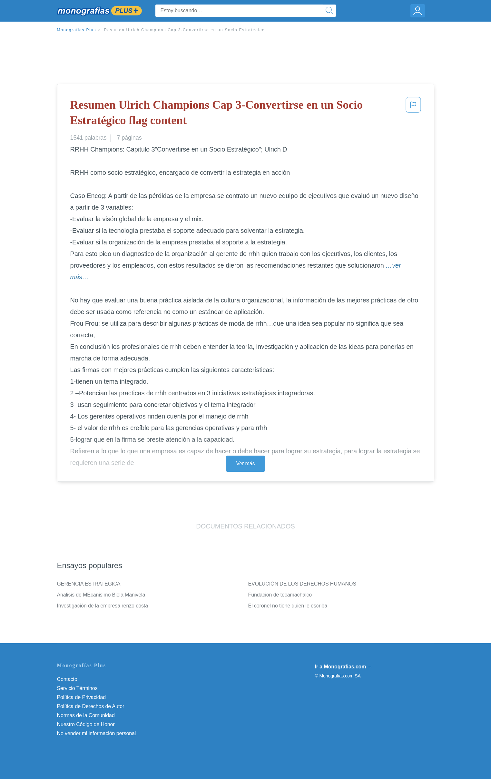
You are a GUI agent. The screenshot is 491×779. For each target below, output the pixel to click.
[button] (413, 114)
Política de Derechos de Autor (90, 706)
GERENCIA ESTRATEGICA (89, 584)
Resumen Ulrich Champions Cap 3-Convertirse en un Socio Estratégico (184, 30)
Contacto (67, 679)
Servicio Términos (77, 688)
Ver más (245, 463)
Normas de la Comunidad (86, 715)
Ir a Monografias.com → (344, 666)
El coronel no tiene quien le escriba (287, 605)
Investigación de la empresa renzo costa (102, 605)
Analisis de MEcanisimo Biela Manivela (101, 594)
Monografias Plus (76, 30)
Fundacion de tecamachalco (280, 594)
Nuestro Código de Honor (86, 724)
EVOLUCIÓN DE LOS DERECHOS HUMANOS (302, 584)
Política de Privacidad (81, 697)
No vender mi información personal (96, 733)
